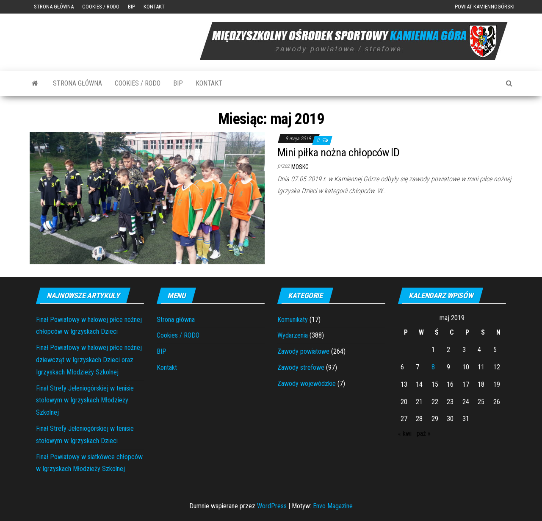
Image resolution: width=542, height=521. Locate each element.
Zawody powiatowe (303, 351)
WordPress (272, 506)
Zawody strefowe (300, 367)
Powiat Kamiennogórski (484, 6)
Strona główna (54, 6)
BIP (131, 6)
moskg (300, 167)
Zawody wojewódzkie (306, 384)
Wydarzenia (292, 335)
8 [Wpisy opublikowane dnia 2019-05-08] (433, 367)
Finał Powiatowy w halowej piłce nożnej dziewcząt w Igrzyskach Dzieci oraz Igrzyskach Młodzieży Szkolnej (89, 360)
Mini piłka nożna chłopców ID (338, 152)
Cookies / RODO (100, 6)
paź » (424, 434)
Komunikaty (292, 320)
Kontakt (154, 6)
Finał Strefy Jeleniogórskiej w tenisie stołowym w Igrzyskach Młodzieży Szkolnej (85, 400)
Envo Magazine (333, 506)
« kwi (405, 434)
